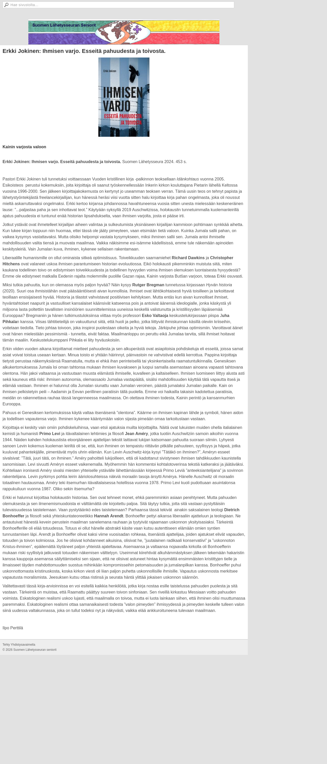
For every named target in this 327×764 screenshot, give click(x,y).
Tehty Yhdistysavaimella (19, 644)
